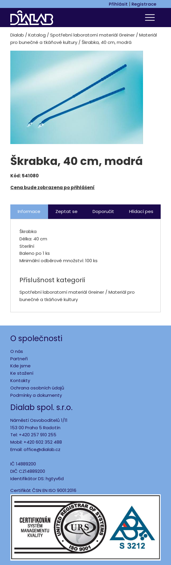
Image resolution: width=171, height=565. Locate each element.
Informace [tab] (29, 211)
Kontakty (20, 380)
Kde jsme (20, 366)
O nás (16, 351)
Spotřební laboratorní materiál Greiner (92, 35)
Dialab (17, 35)
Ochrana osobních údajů (37, 388)
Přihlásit (118, 4)
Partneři (19, 359)
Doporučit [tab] (103, 211)
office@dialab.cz (42, 449)
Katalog (37, 35)
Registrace (143, 4)
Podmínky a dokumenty (36, 395)
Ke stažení (21, 373)
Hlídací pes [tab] (141, 211)
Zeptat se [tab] (66, 211)
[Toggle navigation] (151, 17)
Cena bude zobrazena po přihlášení (52, 187)
